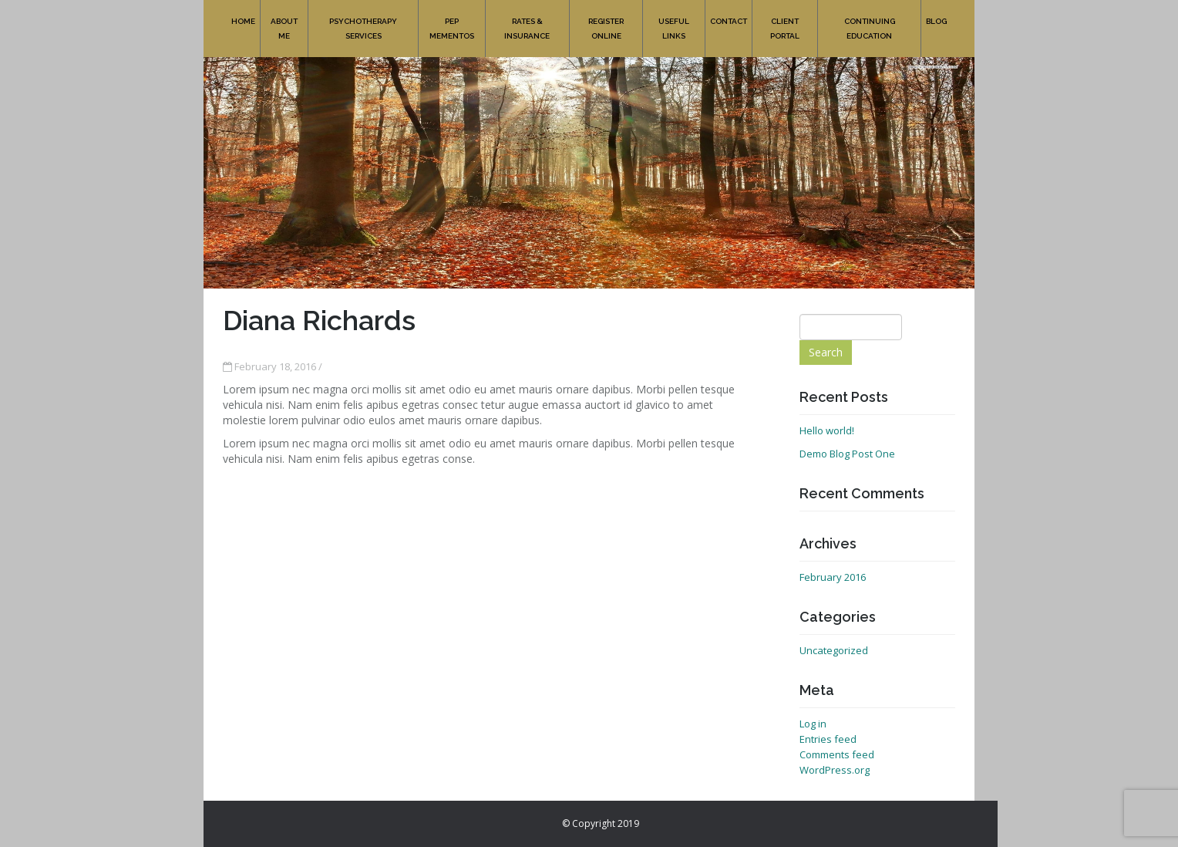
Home (243, 12)
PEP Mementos (452, 20)
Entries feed (828, 739)
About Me (284, 20)
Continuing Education (869, 20)
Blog (936, 12)
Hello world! (826, 430)
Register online (606, 20)
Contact (728, 12)
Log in (812, 724)
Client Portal (784, 20)
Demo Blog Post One (847, 454)
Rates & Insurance (527, 20)
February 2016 (832, 577)
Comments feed (836, 754)
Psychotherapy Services (363, 20)
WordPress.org (834, 770)
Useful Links (674, 20)
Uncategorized (833, 650)
